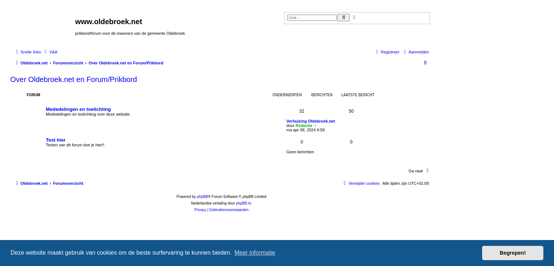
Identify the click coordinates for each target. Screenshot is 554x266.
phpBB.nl (243, 203)
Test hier (56, 140)
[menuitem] (50, 52)
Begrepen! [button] (513, 253)
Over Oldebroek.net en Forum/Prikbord (73, 79)
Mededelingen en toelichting (78, 109)
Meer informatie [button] (254, 253)
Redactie (304, 125)
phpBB (202, 197)
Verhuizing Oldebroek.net (310, 121)
